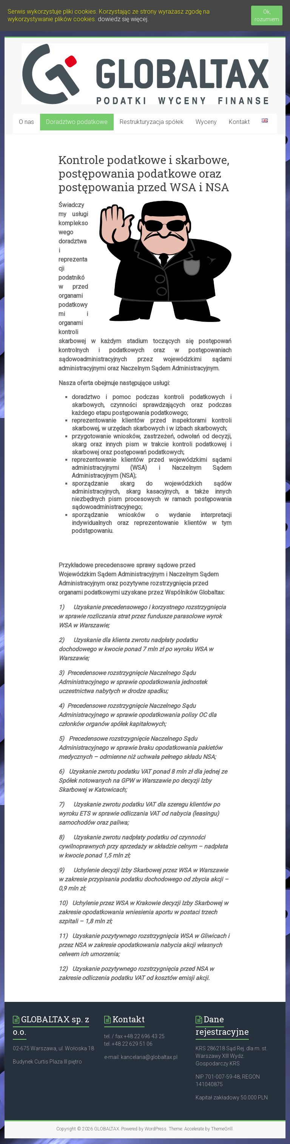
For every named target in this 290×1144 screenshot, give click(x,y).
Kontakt (239, 121)
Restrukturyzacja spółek (152, 121)
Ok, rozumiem (267, 15)
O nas (26, 121)
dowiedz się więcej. (123, 19)
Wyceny (206, 121)
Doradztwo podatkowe (77, 121)
